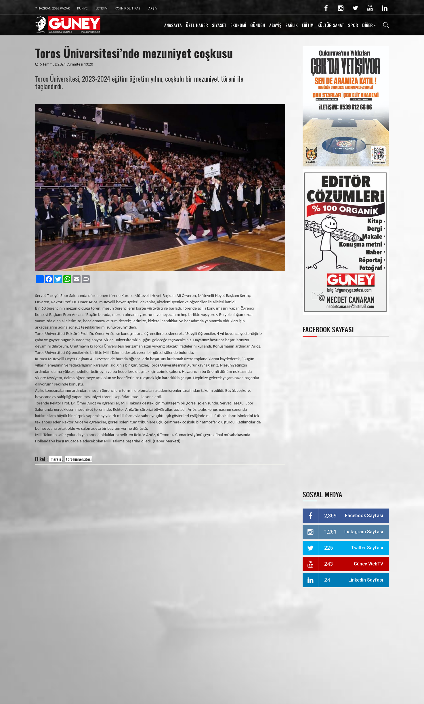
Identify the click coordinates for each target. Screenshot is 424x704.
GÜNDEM (257, 25)
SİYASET (219, 25)
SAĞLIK (291, 25)
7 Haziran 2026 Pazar (52, 8)
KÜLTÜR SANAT (331, 25)
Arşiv (152, 8)
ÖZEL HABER (197, 25)
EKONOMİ (238, 25)
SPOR (353, 25)
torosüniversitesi (78, 459)
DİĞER (367, 25)
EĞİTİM (308, 25)
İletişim (101, 8)
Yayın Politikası (128, 8)
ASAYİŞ (275, 25)
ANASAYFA (173, 25)
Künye (82, 8)
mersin (56, 459)
